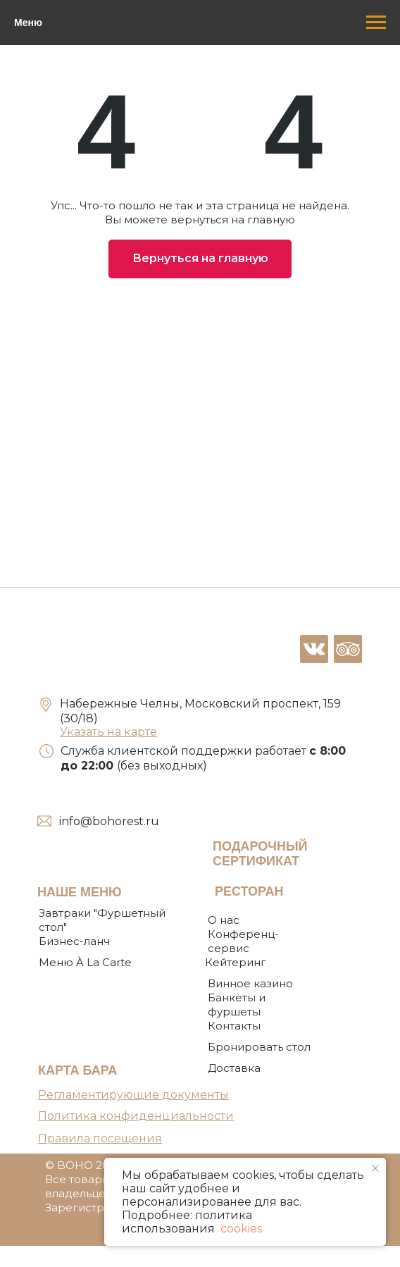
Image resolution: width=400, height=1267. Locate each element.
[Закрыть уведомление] (375, 1168)
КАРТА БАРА (77, 1070)
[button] (259, 1046)
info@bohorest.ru (109, 821)
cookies (240, 1228)
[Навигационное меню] (376, 23)
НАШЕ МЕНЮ (79, 892)
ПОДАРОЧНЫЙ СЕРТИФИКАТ (260, 853)
